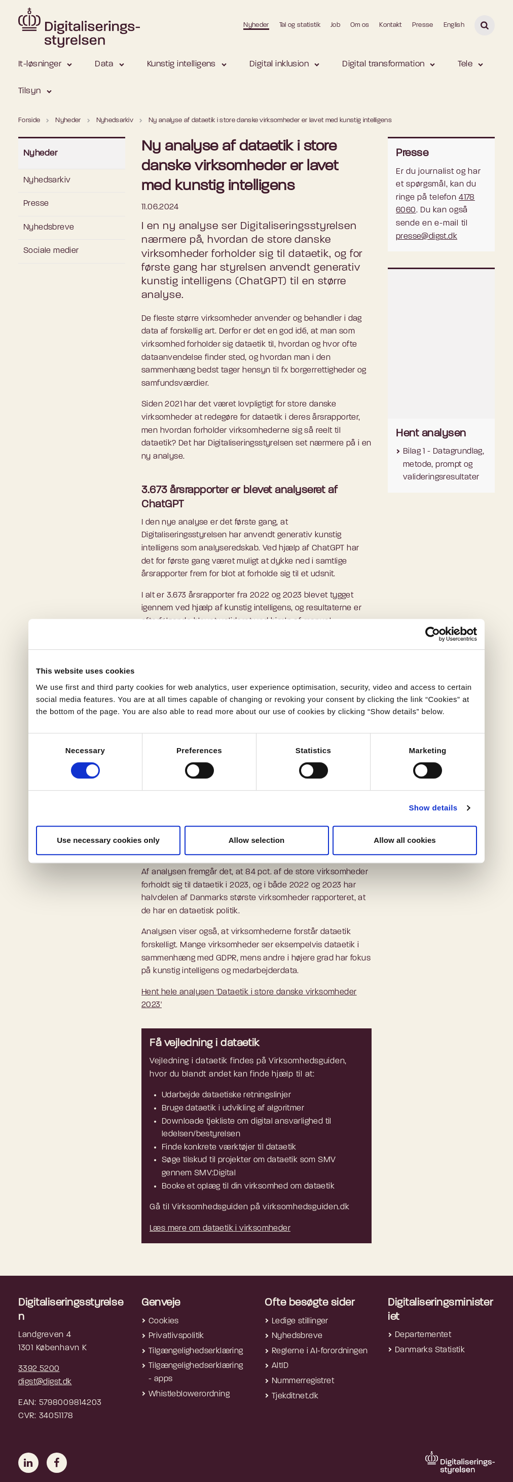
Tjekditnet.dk (295, 1396)
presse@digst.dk (426, 237)
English (454, 25)
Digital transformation (383, 64)
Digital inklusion (279, 64)
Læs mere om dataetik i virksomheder (220, 1229)
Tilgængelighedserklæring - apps (196, 1372)
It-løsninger (39, 64)
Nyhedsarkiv (46, 180)
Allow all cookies (405, 840)
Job (335, 25)
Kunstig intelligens (181, 64)
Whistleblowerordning (189, 1394)
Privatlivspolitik (176, 1336)
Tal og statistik (299, 25)
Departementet (423, 1335)
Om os (360, 25)
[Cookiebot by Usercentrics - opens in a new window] (432, 634)
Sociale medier (51, 251)
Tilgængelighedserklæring (196, 1351)
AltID (280, 1366)
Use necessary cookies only (108, 840)
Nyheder (256, 25)
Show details (433, 807)
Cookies (164, 1321)
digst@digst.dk (45, 1382)
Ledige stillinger (300, 1321)
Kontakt (390, 25)
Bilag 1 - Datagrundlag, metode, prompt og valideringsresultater (443, 464)
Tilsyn (29, 91)
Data (104, 64)
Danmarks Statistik (430, 1350)
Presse (422, 25)
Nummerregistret (303, 1381)
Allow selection (257, 840)
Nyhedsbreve (48, 228)
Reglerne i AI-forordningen (320, 1351)
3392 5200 (39, 1369)
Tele (465, 64)
